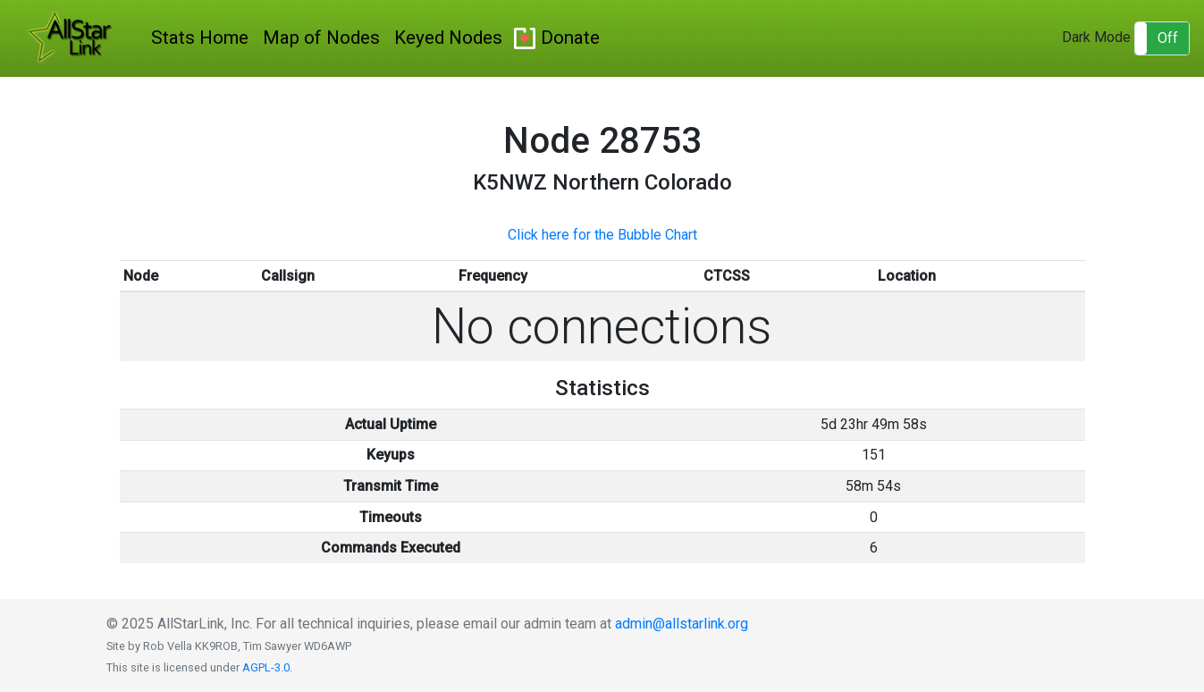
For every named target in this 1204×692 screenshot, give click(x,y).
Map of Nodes (321, 37)
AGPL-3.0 (266, 667)
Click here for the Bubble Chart (602, 234)
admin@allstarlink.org (681, 623)
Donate (570, 37)
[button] (1162, 38)
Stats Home (199, 37)
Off (1168, 38)
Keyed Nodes (448, 37)
